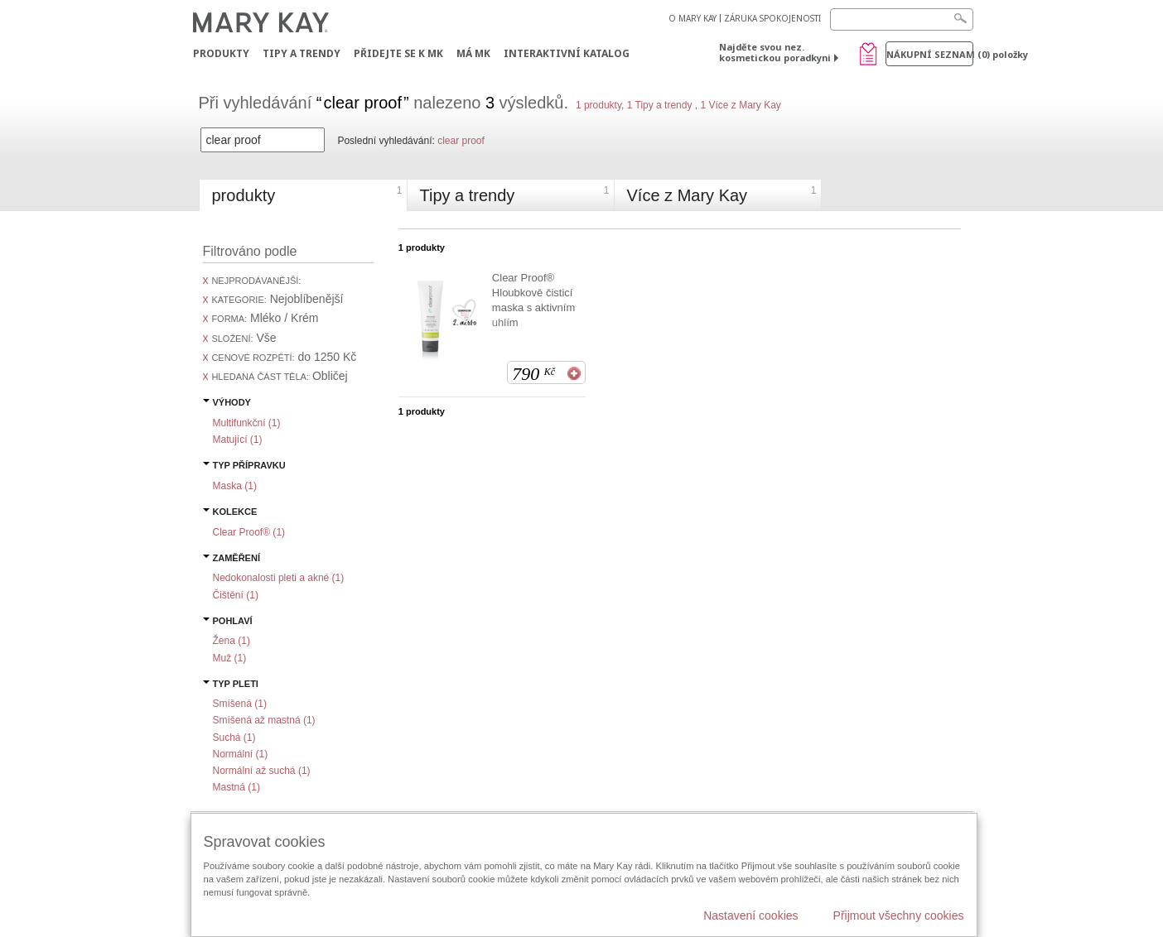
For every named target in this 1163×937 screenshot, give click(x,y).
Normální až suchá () (262, 770)
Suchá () (234, 737)
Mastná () (236, 787)
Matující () (238, 439)
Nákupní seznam (929, 54)
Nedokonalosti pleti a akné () (279, 578)
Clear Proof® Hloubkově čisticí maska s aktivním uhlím (533, 300)
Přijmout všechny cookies (898, 915)
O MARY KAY (692, 18)
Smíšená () (240, 703)
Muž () (230, 658)
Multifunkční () (247, 423)
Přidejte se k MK (398, 53)
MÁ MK (473, 53)
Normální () (240, 754)
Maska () (235, 486)
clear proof (461, 141)
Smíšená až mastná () (264, 720)
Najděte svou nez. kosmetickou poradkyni (775, 52)
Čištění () (235, 595)
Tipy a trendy (301, 53)
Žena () (231, 640)
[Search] (901, 19)
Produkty (221, 53)
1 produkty (598, 105)
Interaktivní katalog (567, 53)
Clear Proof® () (249, 532)
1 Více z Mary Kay (739, 105)
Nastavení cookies (750, 915)
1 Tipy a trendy (659, 105)
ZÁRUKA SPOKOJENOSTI (772, 18)
